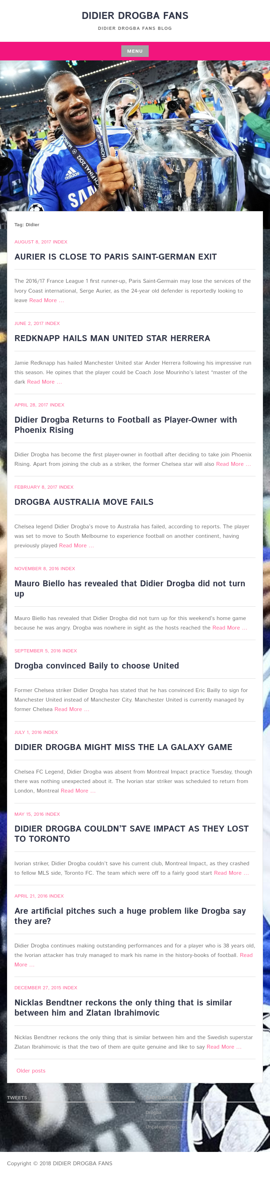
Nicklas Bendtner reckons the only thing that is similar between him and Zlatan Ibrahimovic (123, 1008)
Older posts (31, 1071)
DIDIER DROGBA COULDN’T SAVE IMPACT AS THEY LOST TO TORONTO (131, 834)
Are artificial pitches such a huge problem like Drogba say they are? (130, 916)
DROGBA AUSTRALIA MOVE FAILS (84, 502)
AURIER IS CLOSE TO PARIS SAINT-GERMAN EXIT (115, 257)
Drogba (153, 1112)
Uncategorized (161, 1126)
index (60, 242)
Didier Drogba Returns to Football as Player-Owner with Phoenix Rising (125, 425)
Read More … (46, 300)
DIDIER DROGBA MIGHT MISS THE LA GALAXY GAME (123, 748)
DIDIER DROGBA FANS (135, 16)
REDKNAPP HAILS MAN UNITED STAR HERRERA (112, 339)
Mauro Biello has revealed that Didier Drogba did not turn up (129, 589)
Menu (135, 51)
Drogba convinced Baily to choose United (96, 666)
